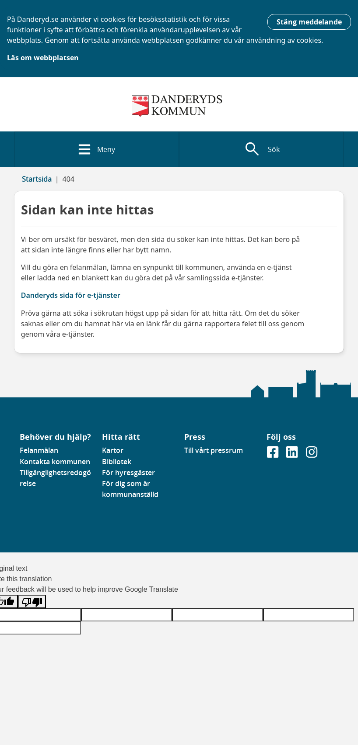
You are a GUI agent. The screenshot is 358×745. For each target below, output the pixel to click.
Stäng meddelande (309, 22)
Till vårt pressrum (213, 450)
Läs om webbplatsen (43, 57)
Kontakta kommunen (55, 461)
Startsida (37, 179)
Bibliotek (116, 461)
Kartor (112, 450)
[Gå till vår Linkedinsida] (293, 455)
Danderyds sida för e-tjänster (70, 295)
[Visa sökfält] (261, 149)
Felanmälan (39, 450)
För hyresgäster (128, 472)
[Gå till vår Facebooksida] (274, 455)
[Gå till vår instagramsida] (311, 455)
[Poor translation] (32, 601)
